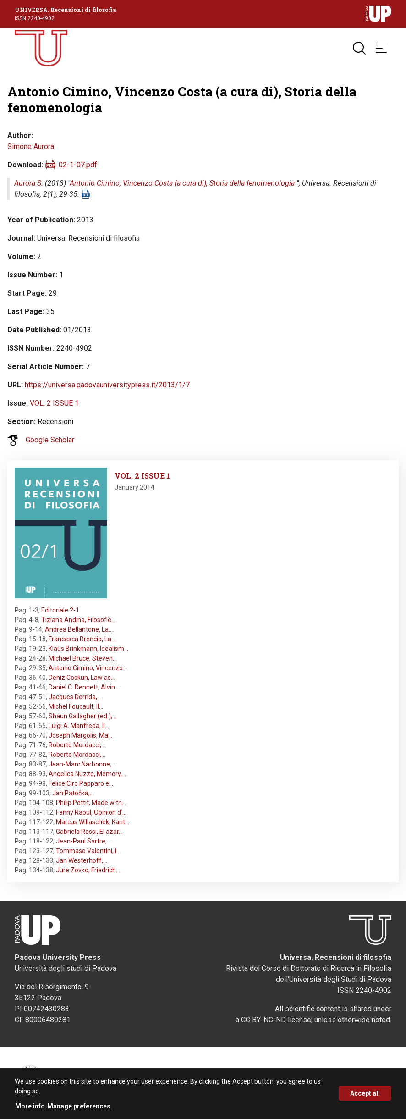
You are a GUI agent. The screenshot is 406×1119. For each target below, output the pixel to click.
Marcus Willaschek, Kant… (92, 822)
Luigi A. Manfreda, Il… (79, 725)
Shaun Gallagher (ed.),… (82, 716)
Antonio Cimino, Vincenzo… (88, 668)
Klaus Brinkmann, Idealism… (88, 648)
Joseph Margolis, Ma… (80, 735)
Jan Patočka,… (73, 793)
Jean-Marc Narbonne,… (82, 764)
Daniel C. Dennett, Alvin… (84, 687)
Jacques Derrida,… (75, 696)
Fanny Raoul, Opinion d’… (91, 812)
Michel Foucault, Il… (76, 706)
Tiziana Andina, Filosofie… (78, 619)
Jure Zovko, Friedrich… (88, 870)
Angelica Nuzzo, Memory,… (87, 773)
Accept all (365, 1096)
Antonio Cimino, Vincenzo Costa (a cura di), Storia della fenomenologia (182, 183)
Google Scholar (50, 439)
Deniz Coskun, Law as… (82, 677)
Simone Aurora (30, 146)
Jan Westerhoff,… (81, 860)
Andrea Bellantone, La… (79, 629)
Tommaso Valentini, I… (88, 850)
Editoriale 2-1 (60, 610)
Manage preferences (78, 1109)
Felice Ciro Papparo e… (81, 783)
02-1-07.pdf (78, 164)
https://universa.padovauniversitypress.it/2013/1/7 (107, 384)
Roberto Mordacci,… (77, 745)
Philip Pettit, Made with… (91, 802)
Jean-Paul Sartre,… (83, 841)
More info (30, 1109)
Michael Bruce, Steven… (83, 658)
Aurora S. (28, 183)
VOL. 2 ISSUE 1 (54, 403)
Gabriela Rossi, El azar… (89, 831)
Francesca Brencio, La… (82, 639)
